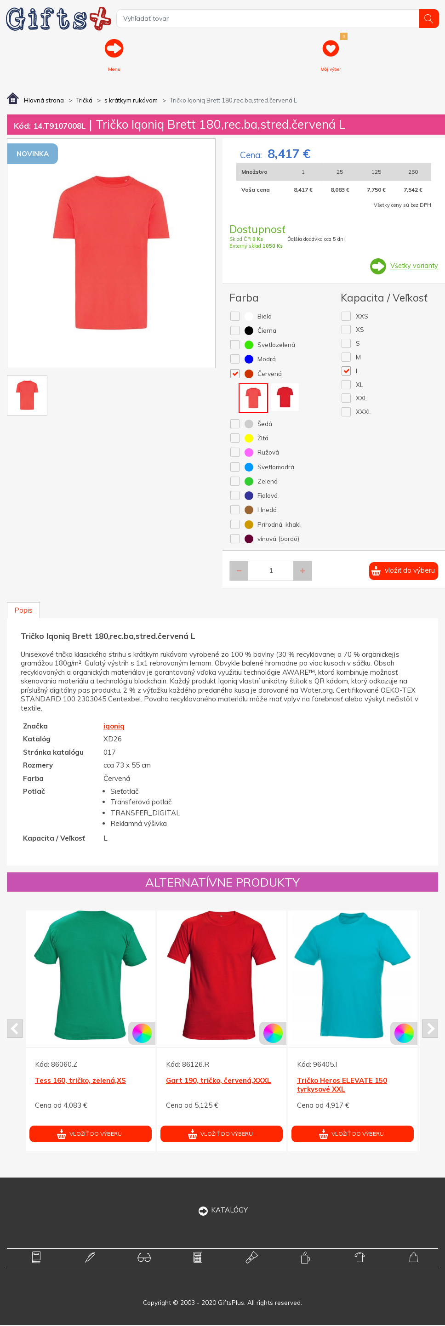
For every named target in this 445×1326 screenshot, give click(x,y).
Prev (15, 1029)
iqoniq (114, 726)
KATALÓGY (222, 1210)
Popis (23, 611)
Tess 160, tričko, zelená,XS (80, 1080)
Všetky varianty (413, 266)
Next (430, 1029)
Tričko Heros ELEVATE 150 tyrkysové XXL (342, 1085)
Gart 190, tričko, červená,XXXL (218, 1080)
